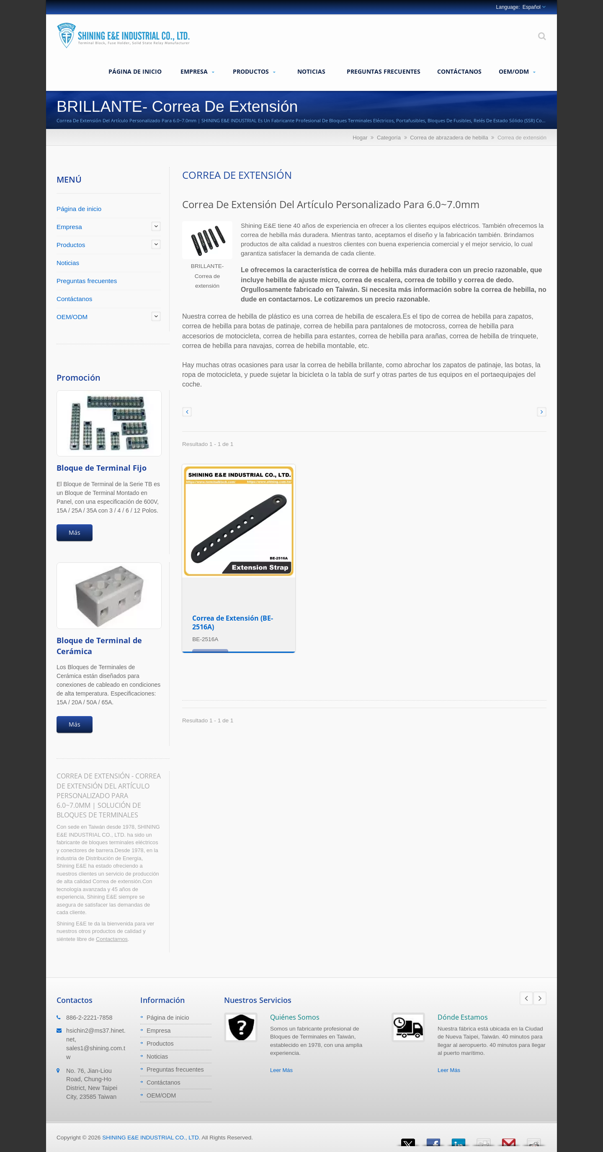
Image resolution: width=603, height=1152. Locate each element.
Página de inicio (135, 71)
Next (539, 998)
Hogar (360, 137)
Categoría (389, 137)
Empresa (197, 72)
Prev (526, 998)
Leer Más (281, 1070)
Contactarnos (112, 939)
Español (532, 7)
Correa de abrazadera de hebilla (449, 137)
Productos (254, 72)
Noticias (311, 71)
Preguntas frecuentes (383, 71)
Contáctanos (459, 71)
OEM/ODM (517, 72)
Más (74, 532)
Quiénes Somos (295, 1017)
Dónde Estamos (463, 1017)
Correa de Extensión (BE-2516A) (232, 622)
